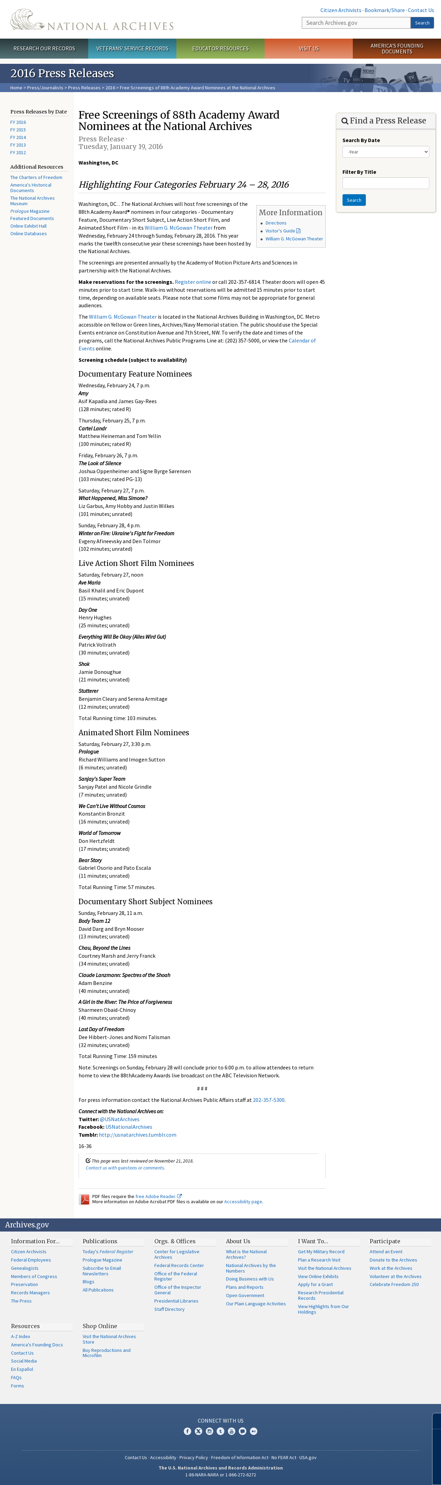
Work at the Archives (391, 1268)
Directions (276, 223)
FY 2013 (18, 145)
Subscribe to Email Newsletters (102, 1271)
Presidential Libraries (176, 1301)
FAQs (16, 1377)
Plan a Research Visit (319, 1260)
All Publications (98, 1290)
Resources (25, 1326)
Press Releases (84, 87)
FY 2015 (18, 130)
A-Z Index (20, 1336)
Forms (17, 1386)
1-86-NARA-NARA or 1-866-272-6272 (220, 1475)
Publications (100, 1241)
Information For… (35, 1241)
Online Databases (28, 233)
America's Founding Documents (397, 48)
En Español (22, 1369)
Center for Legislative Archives (176, 1254)
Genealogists (25, 1268)
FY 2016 (18, 122)
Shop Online (100, 1326)
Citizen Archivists (340, 10)
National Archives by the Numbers (251, 1268)
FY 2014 (18, 137)
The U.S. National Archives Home (91, 19)
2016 (110, 87)
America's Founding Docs (37, 1345)
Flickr (253, 1431)
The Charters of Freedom (36, 177)
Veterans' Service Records (132, 48)
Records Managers (30, 1292)
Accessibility (163, 1457)
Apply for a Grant (315, 1284)
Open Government (245, 1295)
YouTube (231, 1431)
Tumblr (220, 1431)
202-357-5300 (269, 1099)
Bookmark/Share (385, 10)
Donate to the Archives (393, 1260)
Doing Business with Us (250, 1279)
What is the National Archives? (246, 1254)
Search (422, 23)
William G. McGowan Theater (294, 239)
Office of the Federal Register (175, 1276)
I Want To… (313, 1241)
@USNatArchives (120, 1119)
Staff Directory (169, 1309)
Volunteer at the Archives (396, 1276)
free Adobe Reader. (158, 1196)
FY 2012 (18, 152)
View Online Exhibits (318, 1276)
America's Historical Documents (30, 187)
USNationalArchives (128, 1126)
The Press (21, 1301)
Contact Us (421, 10)
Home (16, 87)
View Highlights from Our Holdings (323, 1309)
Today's (108, 1251)
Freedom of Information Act (239, 1457)
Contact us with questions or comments (125, 1168)
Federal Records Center (179, 1265)
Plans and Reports (245, 1287)
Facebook (187, 1431)
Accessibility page (243, 1201)
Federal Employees (31, 1260)
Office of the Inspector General (177, 1290)
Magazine (30, 211)
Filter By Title (359, 171)
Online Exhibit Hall (28, 226)
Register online (193, 281)
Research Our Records (44, 48)
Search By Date (361, 140)
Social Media (24, 1361)
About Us (238, 1241)
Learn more (379, 1472)
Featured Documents (32, 218)
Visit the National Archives (324, 1268)
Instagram (209, 1431)
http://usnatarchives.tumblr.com (137, 1134)
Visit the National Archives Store (109, 1339)
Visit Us (309, 48)
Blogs (88, 1281)
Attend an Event (386, 1251)
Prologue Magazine (102, 1260)
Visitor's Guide (280, 231)
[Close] (433, 1421)
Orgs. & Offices (175, 1241)
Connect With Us (221, 1420)
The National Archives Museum (32, 201)
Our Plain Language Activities (256, 1303)
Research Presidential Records (320, 1295)
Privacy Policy (194, 1457)
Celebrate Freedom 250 (394, 1284)
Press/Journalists (45, 87)
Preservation (24, 1284)
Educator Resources (220, 48)
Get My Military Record (321, 1251)
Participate (385, 1241)
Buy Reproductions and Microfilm (107, 1353)
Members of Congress (34, 1276)
